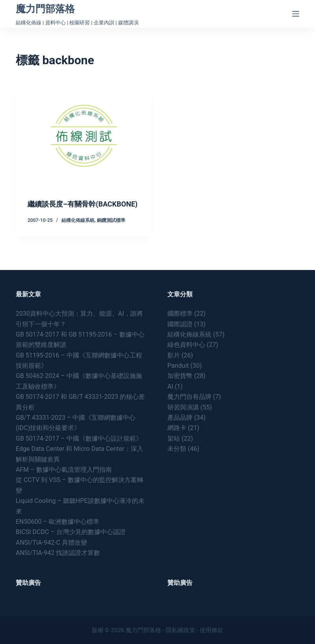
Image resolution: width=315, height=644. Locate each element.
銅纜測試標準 (111, 230)
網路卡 (176, 428)
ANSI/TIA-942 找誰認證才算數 (58, 553)
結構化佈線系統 (77, 230)
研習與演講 (183, 407)
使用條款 (211, 630)
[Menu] (295, 13)
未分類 (176, 449)
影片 (173, 355)
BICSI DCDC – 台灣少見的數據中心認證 (71, 532)
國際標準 (180, 314)
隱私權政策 (180, 630)
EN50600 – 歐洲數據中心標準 (57, 521)
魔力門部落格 (45, 9)
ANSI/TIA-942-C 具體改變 (51, 542)
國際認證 (180, 324)
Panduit (178, 366)
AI (170, 386)
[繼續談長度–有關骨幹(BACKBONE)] (84, 136)
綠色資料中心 (186, 345)
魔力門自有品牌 (189, 397)
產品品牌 (180, 417)
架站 (173, 438)
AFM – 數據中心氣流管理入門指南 (64, 469)
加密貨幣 (180, 376)
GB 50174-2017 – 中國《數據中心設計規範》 (79, 438)
